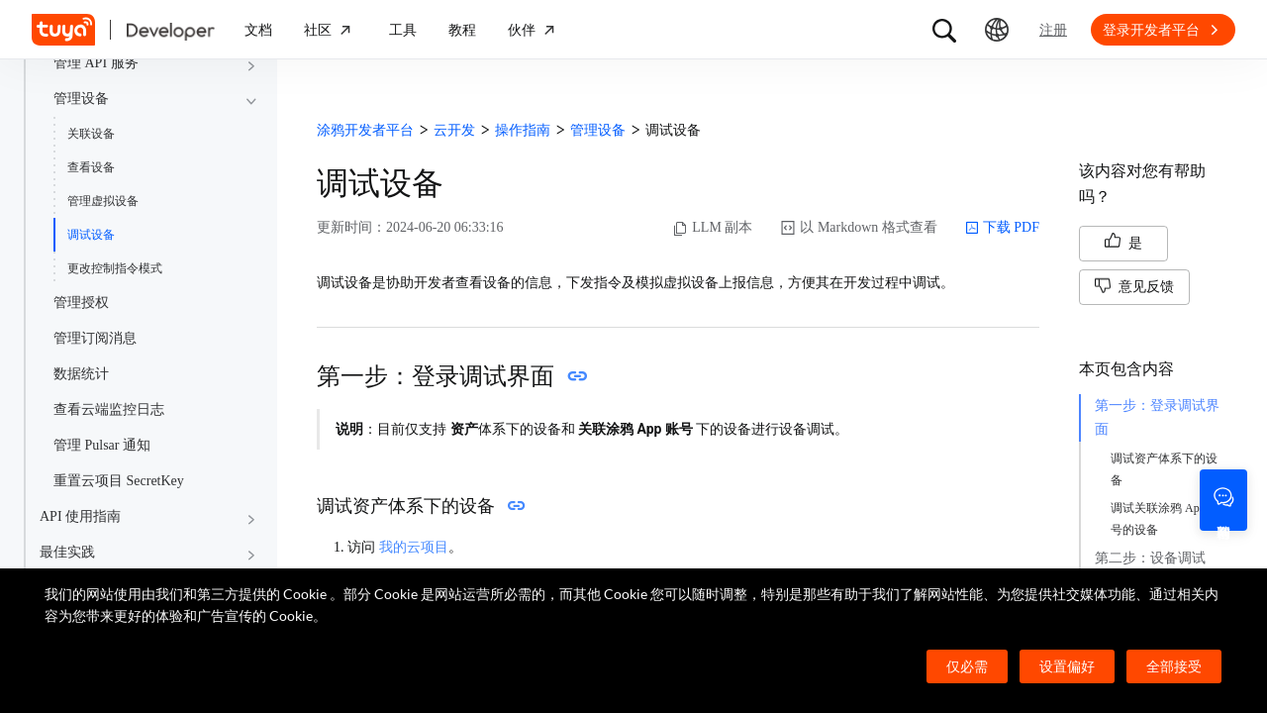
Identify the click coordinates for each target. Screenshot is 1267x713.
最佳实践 (67, 552)
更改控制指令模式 (114, 268)
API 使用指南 (80, 516)
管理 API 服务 (96, 62)
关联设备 (91, 134)
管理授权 (81, 302)
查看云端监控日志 (108, 409)
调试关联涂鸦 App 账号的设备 (1165, 519)
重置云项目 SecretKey (118, 480)
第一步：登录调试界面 (1157, 417)
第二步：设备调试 (1150, 558)
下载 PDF (1002, 228)
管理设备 (81, 98)
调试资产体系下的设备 (1164, 469)
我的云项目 (413, 547)
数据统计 (81, 373)
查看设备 (91, 167)
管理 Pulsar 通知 (101, 445)
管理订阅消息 (95, 338)
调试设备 (91, 235)
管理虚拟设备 (103, 201)
